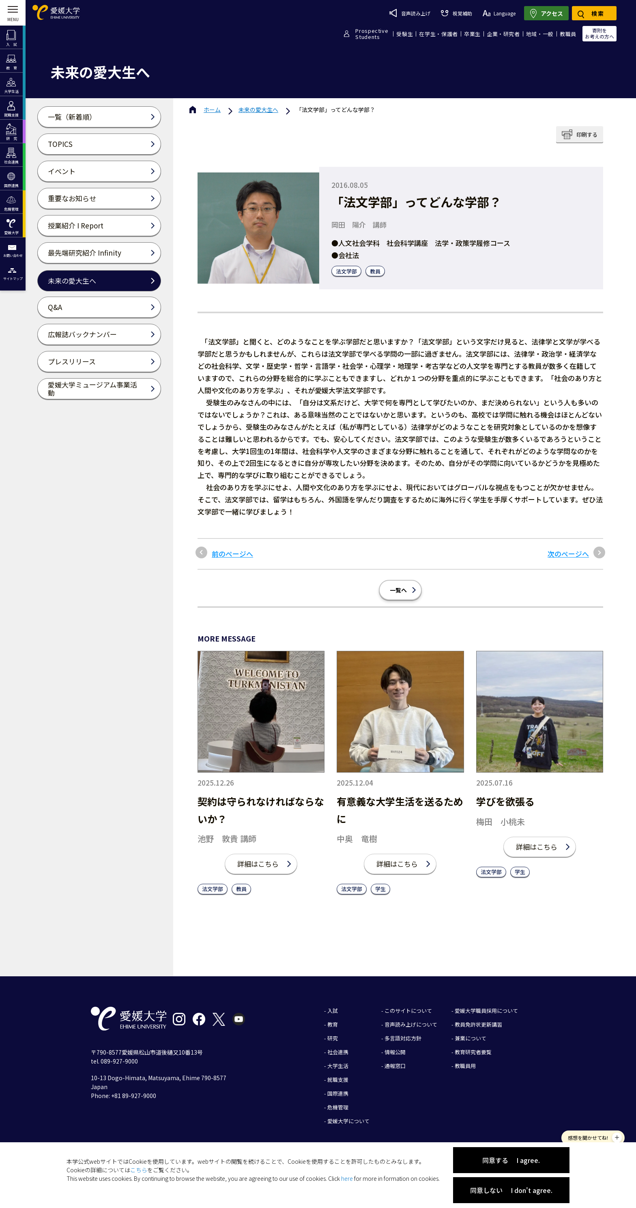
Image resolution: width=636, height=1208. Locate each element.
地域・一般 (540, 34)
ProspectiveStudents (371, 34)
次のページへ (568, 554)
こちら (138, 1170)
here (347, 1178)
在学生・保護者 (438, 34)
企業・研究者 (503, 34)
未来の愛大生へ (258, 110)
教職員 (568, 34)
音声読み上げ (409, 13)
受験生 (404, 34)
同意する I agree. (511, 1160)
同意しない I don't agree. (511, 1190)
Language (499, 13)
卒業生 (472, 34)
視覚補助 (456, 13)
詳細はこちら (258, 864)
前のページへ (232, 554)
